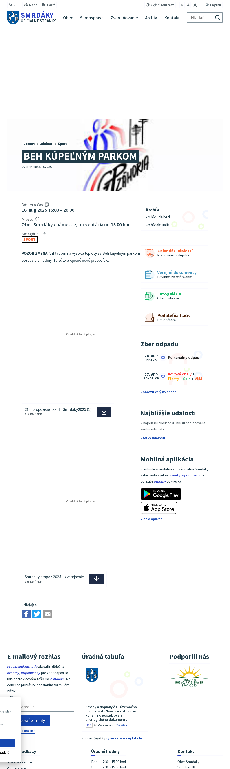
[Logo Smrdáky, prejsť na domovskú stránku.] (31, 17)
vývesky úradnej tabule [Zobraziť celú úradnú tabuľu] (124, 647)
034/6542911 (187, 708)
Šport (29, 148)
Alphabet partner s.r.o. (66, 756)
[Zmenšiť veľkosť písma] (182, 5)
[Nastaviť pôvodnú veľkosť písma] (188, 5)
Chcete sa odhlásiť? (21, 640)
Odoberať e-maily (28, 629)
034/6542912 (187, 713)
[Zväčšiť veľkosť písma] (195, 5)
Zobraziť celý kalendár (158, 300)
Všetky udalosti (153, 347)
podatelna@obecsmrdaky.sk (200, 719)
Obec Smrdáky (123, 756)
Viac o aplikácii (152, 427)
